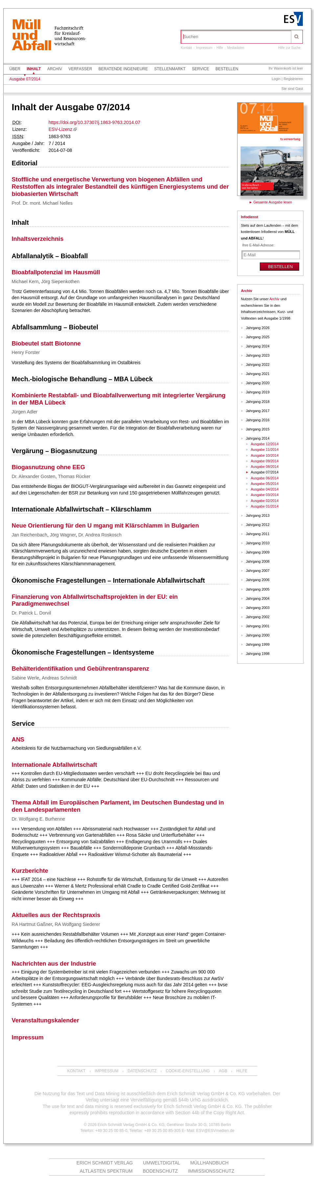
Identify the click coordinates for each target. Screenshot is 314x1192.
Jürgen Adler (25, 411)
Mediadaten (235, 48)
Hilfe (219, 48)
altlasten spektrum (106, 1171)
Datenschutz (141, 1071)
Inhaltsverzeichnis (38, 239)
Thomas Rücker (74, 476)
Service (200, 69)
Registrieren (293, 79)
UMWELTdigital (161, 1162)
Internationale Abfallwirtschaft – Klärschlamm (81, 509)
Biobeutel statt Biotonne (46, 343)
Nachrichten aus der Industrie (54, 963)
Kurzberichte (30, 871)
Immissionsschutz (211, 1171)
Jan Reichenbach (29, 534)
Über (15, 69)
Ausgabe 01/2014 (265, 506)
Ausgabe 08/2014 (265, 467)
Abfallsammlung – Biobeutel (55, 327)
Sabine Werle (25, 677)
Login (276, 79)
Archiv (54, 69)
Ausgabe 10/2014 (265, 455)
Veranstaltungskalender (45, 1020)
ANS (18, 739)
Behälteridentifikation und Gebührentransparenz (80, 668)
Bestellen (226, 69)
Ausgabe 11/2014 (265, 449)
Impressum (204, 48)
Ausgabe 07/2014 (25, 79)
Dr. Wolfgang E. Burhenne (38, 819)
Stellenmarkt (170, 69)
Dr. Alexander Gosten (34, 476)
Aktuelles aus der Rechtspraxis (56, 915)
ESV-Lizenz (60, 129)
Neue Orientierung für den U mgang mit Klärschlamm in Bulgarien (105, 525)
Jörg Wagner (63, 534)
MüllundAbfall (31, 35)
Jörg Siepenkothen (60, 281)
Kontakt (186, 48)
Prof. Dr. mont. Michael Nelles (42, 203)
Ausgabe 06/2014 (265, 478)
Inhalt (34, 69)
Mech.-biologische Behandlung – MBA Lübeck (82, 379)
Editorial (24, 163)
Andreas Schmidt (59, 677)
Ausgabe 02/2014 (265, 501)
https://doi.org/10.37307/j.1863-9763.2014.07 (94, 122)
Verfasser (80, 69)
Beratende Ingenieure (123, 69)
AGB (223, 1071)
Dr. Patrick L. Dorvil (31, 613)
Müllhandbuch (209, 1162)
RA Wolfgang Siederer (77, 924)
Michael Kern (25, 281)
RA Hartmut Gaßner (32, 924)
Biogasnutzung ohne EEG (48, 467)
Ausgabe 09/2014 (265, 461)
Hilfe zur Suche (289, 48)
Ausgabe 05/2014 (265, 484)
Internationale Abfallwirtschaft (54, 765)
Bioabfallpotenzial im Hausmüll (56, 272)
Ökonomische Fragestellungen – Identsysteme (83, 652)
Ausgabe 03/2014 (265, 495)
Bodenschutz (160, 1171)
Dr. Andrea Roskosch (100, 534)
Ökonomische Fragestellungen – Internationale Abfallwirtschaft (108, 580)
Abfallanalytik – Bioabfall (50, 256)
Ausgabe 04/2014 (265, 489)
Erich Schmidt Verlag (105, 1162)
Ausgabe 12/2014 (265, 444)
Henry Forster (26, 352)
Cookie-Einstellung (188, 1071)
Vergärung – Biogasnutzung (54, 450)
